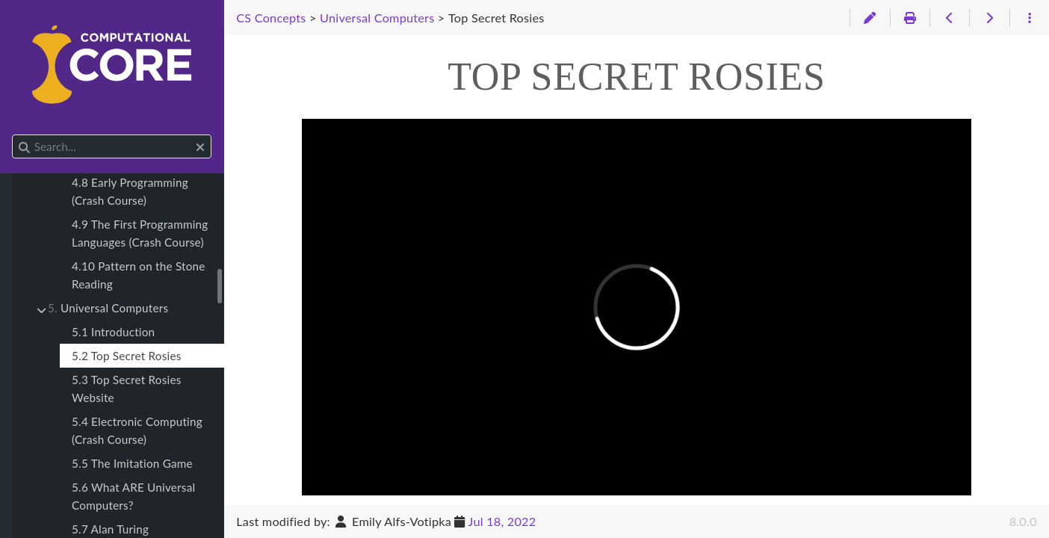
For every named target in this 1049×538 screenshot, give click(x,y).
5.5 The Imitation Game (132, 463)
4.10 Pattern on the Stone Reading (138, 275)
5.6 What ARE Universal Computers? (133, 496)
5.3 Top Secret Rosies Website (127, 388)
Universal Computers (108, 308)
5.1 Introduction (113, 331)
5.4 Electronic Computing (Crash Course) (137, 430)
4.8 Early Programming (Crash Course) (130, 191)
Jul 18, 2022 (502, 521)
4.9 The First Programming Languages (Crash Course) (140, 233)
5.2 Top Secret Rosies (127, 355)
